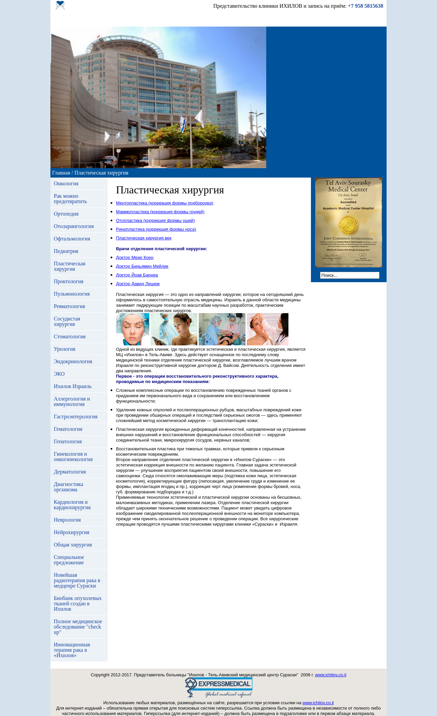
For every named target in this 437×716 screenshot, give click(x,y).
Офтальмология (72, 238)
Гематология (68, 429)
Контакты (241, 19)
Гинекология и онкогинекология (73, 456)
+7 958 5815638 (365, 6)
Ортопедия (66, 214)
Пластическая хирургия (69, 266)
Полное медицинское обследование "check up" (78, 626)
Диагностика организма (68, 486)
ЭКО (59, 374)
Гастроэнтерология (75, 416)
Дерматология (70, 472)
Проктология (68, 281)
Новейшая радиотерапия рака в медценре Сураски (77, 580)
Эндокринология (73, 361)
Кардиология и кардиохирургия (72, 504)
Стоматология (70, 336)
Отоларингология (74, 226)
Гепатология (68, 441)
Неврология (67, 520)
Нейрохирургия (71, 532)
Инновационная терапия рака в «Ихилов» (72, 650)
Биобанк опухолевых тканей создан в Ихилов (78, 603)
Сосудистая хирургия (67, 321)
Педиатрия (66, 251)
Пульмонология (72, 294)
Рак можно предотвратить (70, 198)
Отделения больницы (104, 19)
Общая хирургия (73, 545)
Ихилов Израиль (72, 386)
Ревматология (69, 306)
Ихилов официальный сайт (347, 19)
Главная (62, 19)
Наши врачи (153, 19)
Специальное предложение (69, 559)
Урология (64, 349)
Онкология (66, 183)
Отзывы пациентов (199, 19)
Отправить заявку (281, 19)
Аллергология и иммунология (72, 401)
